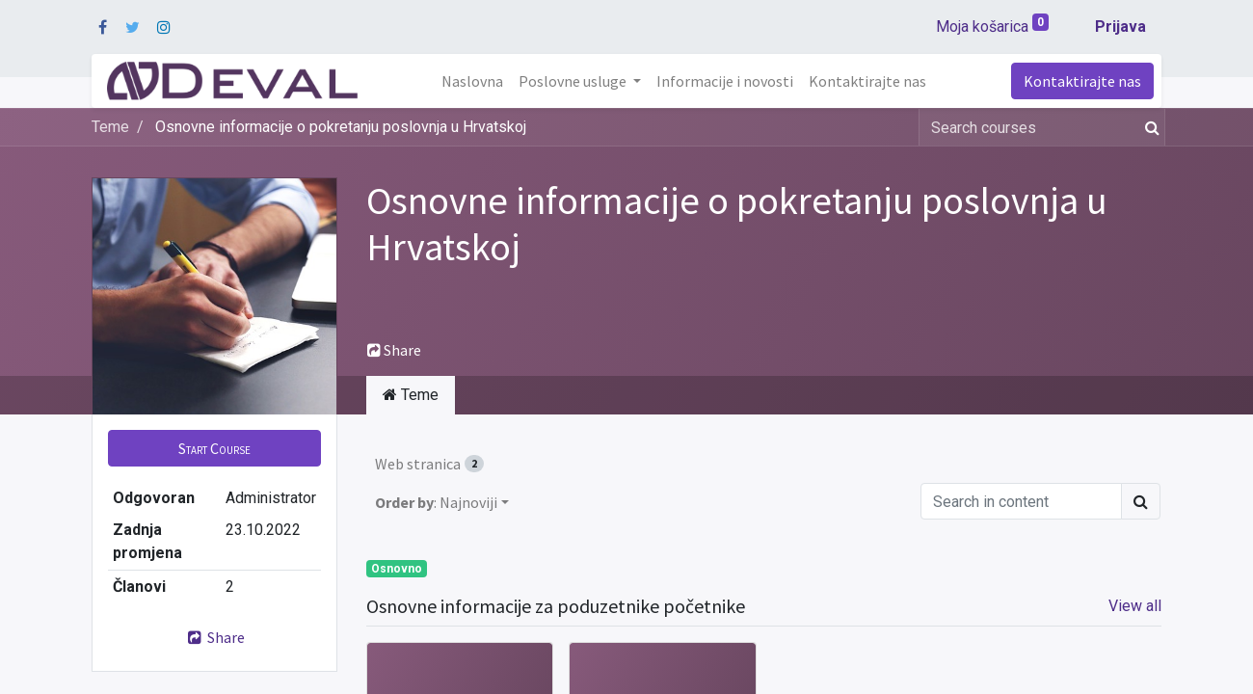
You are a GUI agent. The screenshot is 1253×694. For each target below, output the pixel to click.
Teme (110, 127)
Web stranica (429, 463)
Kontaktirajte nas (1082, 81)
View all (1134, 606)
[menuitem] (472, 81)
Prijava (1120, 26)
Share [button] (394, 350)
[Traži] (1148, 127)
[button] (214, 448)
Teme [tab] (411, 395)
